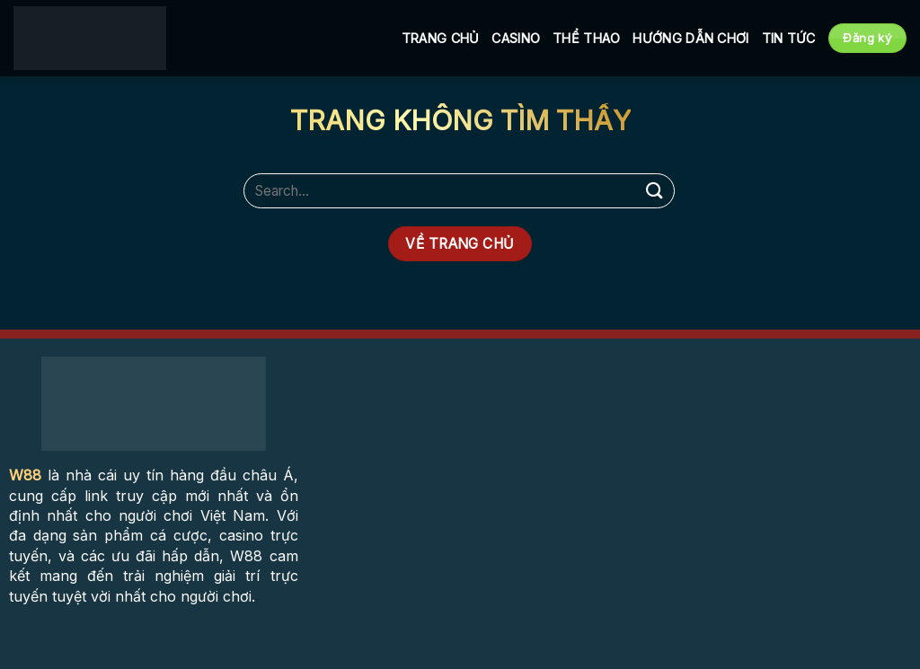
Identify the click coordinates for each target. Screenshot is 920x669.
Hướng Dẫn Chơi (690, 38)
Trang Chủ (441, 38)
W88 (25, 475)
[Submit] (655, 190)
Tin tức (789, 38)
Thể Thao (586, 38)
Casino (515, 38)
